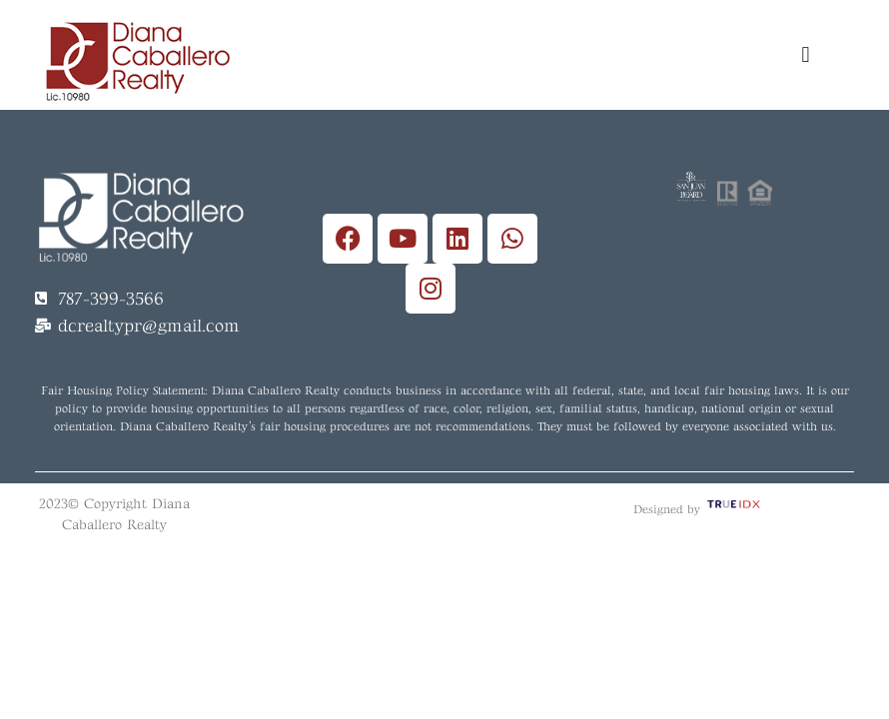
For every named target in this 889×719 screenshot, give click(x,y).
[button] (805, 54)
